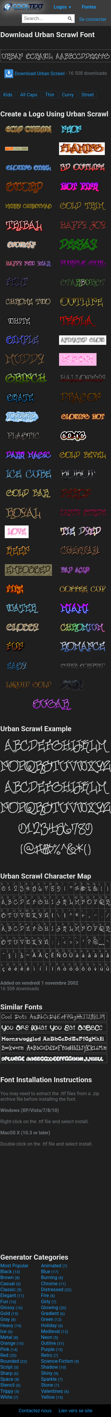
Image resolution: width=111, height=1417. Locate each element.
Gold (9, 1313)
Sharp (9, 1373)
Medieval (54, 1331)
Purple (52, 1349)
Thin (49, 95)
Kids (7, 95)
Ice (6, 1331)
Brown (9, 1277)
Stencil (10, 1385)
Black (10, 1271)
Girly (48, 1301)
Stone (50, 1385)
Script (9, 1367)
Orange (12, 1343)
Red (8, 1355)
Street (87, 95)
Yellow (52, 1397)
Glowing (53, 1307)
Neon (49, 1337)
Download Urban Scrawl (34, 73)
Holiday (52, 1325)
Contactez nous (35, 1410)
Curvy (68, 95)
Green (51, 1319)
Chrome (53, 1283)
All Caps (28, 95)
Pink (9, 1349)
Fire (48, 1295)
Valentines (55, 1391)
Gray (8, 1319)
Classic (11, 1289)
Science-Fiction (60, 1361)
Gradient (53, 1313)
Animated (54, 1265)
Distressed (56, 1289)
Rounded (13, 1361)
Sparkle (52, 1379)
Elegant (12, 1295)
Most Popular (14, 1265)
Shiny (49, 1373)
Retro (49, 1355)
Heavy (10, 1325)
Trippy (9, 1391)
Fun (8, 1301)
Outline (52, 1343)
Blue (49, 1271)
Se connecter (93, 19)
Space (9, 1379)
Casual (10, 1283)
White (9, 1397)
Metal (9, 1337)
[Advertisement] (55, 1199)
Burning (52, 1277)
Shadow (53, 1367)
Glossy (11, 1307)
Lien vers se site (75, 1410)
